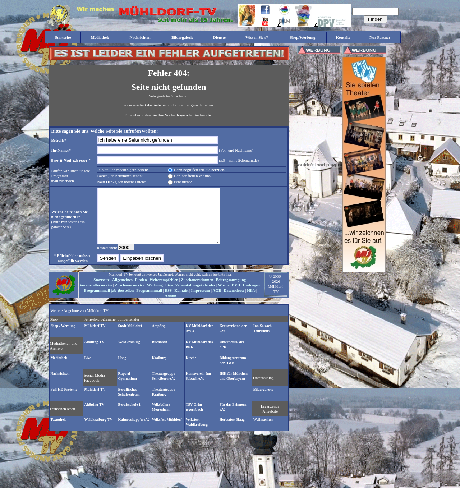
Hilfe (251, 301)
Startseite (101, 290)
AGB (216, 301)
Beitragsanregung (231, 290)
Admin (170, 306)
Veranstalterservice (96, 296)
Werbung (155, 296)
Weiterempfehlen (164, 290)
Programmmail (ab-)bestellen (109, 301)
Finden (141, 290)
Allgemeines (122, 290)
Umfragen (251, 296)
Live (169, 296)
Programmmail (149, 301)
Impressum (200, 301)
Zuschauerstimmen (197, 290)
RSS (168, 301)
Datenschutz (234, 301)
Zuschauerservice (129, 296)
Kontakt (181, 301)
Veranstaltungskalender (195, 296)
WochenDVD (229, 296)
